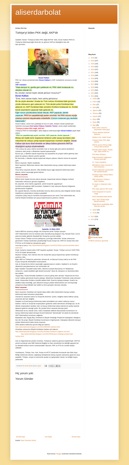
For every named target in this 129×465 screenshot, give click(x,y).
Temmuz (96, 113)
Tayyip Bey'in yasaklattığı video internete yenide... (102, 205)
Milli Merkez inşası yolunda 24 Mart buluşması (102, 166)
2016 (93, 87)
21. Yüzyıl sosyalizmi (99, 162)
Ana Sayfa (48, 437)
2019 (93, 78)
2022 (93, 69)
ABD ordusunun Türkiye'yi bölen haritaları (101, 180)
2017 (93, 84)
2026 (93, 58)
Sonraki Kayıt (20, 437)
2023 (93, 67)
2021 (93, 72)
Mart (94, 125)
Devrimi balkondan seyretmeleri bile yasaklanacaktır (102, 171)
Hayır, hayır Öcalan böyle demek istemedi (100, 200)
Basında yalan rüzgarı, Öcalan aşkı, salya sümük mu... (102, 150)
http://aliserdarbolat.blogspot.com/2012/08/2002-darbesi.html (37, 327)
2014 (93, 93)
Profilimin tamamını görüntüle (98, 241)
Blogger (58, 454)
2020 (93, 75)
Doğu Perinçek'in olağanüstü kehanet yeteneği (101, 158)
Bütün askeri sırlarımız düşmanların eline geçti (101, 128)
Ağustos (96, 110)
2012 (93, 216)
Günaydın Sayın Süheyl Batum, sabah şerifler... (102, 175)
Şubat (95, 210)
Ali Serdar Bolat (96, 237)
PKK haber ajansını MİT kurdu (102, 189)
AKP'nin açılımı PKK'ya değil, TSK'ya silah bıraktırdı (102, 146)
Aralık (95, 98)
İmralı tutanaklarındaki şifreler (102, 196)
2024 (93, 64)
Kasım (95, 102)
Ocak (94, 213)
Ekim (94, 104)
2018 (93, 81)
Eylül (94, 107)
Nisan (95, 122)
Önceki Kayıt (76, 437)
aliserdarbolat (38, 12)
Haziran (95, 116)
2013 (93, 96)
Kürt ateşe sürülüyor (99, 154)
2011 (93, 219)
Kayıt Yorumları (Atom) (28, 440)
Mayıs (95, 119)
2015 (93, 90)
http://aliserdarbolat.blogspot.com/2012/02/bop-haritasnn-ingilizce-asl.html (42, 332)
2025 (93, 61)
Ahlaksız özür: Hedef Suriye (101, 137)
